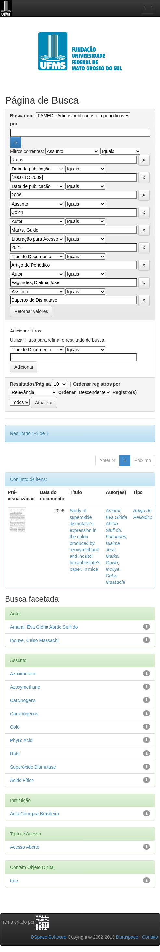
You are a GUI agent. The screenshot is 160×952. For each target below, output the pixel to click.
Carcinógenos (24, 713)
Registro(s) (125, 392)
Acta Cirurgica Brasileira (34, 813)
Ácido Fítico (22, 780)
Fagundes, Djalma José (116, 543)
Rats (15, 753)
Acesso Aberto (24, 847)
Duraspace (127, 937)
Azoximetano (23, 673)
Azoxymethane (25, 687)
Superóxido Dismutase (33, 767)
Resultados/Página (30, 384)
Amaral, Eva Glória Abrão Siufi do (44, 627)
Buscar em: (22, 115)
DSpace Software (48, 937)
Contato (150, 937)
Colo (15, 727)
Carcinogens (23, 700)
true (14, 880)
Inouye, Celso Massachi (115, 576)
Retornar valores (31, 311)
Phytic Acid (21, 740)
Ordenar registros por (96, 384)
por (14, 123)
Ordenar (67, 392)
